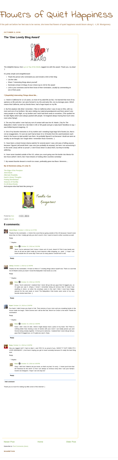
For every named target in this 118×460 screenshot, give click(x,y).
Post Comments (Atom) (20, 446)
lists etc (11, 219)
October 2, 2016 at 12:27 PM (27, 230)
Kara (16, 246)
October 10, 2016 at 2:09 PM (22, 305)
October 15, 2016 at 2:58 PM (30, 324)
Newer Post (9, 442)
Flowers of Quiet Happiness (56, 15)
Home (40, 442)
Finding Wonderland (11, 179)
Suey (11, 345)
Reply (11, 238)
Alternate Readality (11, 175)
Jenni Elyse (8, 173)
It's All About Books (11, 184)
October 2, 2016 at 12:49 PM (23, 266)
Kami (11, 305)
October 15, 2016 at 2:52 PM (30, 246)
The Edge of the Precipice (13, 170)
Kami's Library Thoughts (12, 177)
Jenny (11, 266)
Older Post (71, 442)
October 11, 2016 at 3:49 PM (22, 345)
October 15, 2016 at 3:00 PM (30, 363)
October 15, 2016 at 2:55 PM (30, 282)
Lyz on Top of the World (31, 67)
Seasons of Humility (11, 182)
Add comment (10, 381)
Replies (13, 242)
